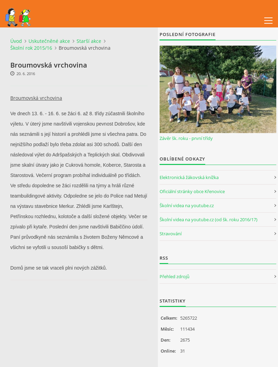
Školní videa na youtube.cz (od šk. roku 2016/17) (208, 219)
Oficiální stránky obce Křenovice (192, 191)
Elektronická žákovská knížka (189, 177)
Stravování (171, 233)
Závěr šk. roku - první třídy (186, 138)
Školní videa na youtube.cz (187, 205)
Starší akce (89, 41)
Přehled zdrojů (174, 276)
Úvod (16, 41)
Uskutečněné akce (49, 41)
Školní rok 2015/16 (31, 48)
